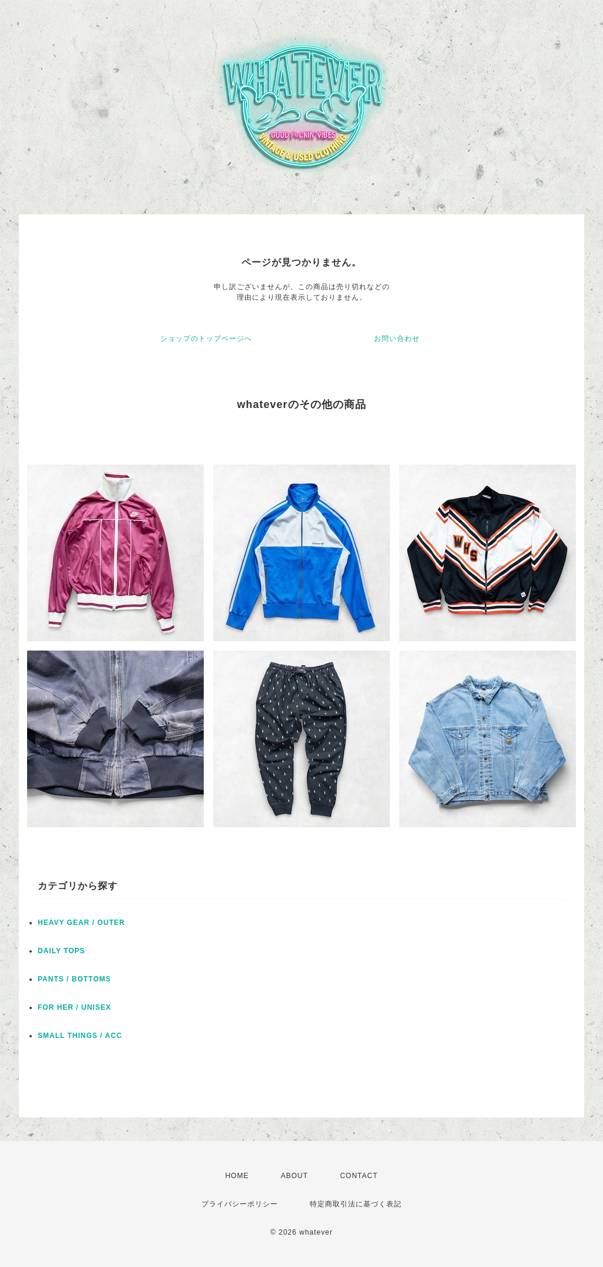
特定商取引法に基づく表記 (356, 1204)
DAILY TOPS (61, 951)
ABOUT (294, 1176)
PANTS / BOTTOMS (74, 979)
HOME (237, 1176)
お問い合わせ (397, 338)
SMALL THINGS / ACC (80, 1035)
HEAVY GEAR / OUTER (81, 922)
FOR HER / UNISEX (74, 1007)
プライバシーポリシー (239, 1204)
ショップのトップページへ (206, 338)
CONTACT (358, 1176)
